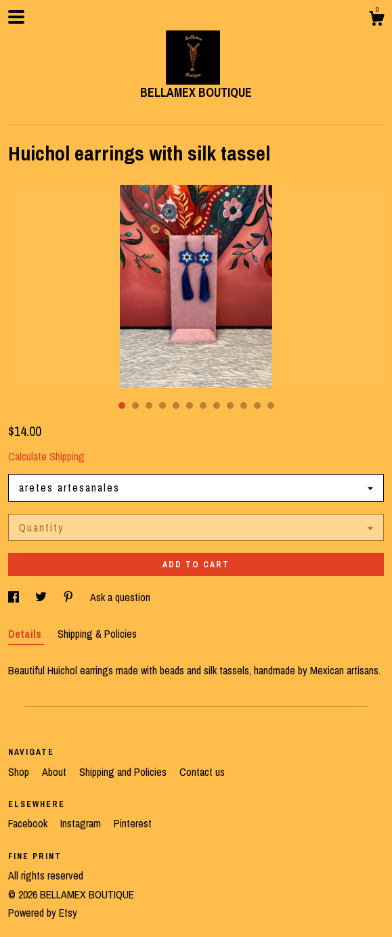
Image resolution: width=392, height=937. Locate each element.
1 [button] (121, 405)
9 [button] (230, 405)
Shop (20, 771)
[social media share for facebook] (15, 597)
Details (26, 633)
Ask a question (120, 597)
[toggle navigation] (16, 17)
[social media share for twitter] (42, 597)
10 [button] (243, 405)
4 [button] (162, 405)
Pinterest (133, 823)
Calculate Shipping (46, 456)
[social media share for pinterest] (70, 597)
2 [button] (135, 405)
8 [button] (216, 405)
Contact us (202, 771)
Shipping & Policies (97, 633)
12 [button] (270, 405)
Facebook (29, 823)
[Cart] (376, 20)
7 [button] (203, 405)
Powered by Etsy (42, 912)
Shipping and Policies (124, 771)
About (55, 771)
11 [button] (257, 405)
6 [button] (189, 405)
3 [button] (149, 405)
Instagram (82, 823)
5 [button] (176, 405)
